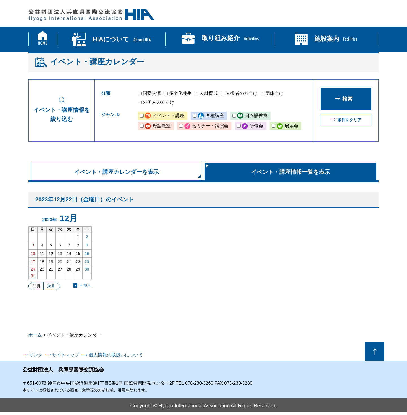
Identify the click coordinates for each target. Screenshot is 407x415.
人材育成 (209, 93)
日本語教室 (256, 115)
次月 (51, 286)
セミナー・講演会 (210, 126)
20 (60, 261)
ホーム (35, 335)
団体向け (274, 93)
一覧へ (86, 285)
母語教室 (162, 126)
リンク (35, 354)
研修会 (256, 126)
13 (60, 253)
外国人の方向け (158, 102)
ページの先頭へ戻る (374, 351)
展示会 (291, 126)
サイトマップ (65, 354)
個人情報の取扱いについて (116, 354)
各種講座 (215, 115)
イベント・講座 (168, 115)
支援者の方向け (241, 93)
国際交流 (152, 93)
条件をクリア (349, 120)
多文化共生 (180, 93)
